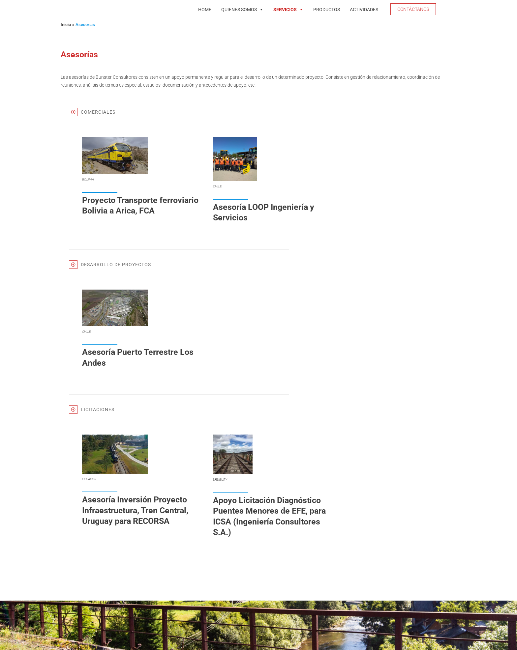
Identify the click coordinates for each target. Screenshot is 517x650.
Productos (326, 9)
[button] (413, 9)
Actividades (364, 9)
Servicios (288, 9)
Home (204, 9)
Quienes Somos (242, 9)
